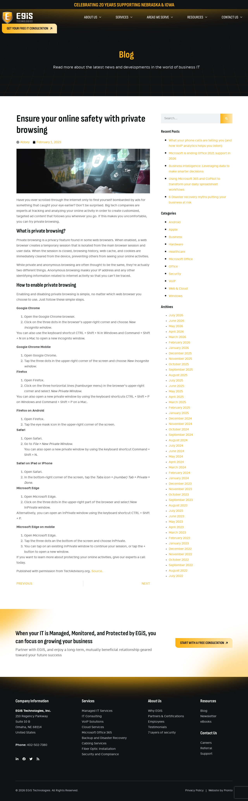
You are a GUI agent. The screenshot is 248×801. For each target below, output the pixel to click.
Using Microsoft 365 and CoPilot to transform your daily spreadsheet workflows (194, 184)
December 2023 (180, 483)
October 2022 (179, 559)
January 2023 (179, 543)
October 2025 (179, 364)
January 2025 (179, 413)
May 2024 (176, 456)
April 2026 (176, 331)
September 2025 (181, 369)
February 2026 (179, 342)
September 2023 (181, 500)
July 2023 (176, 510)
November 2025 (180, 358)
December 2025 (180, 353)
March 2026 (177, 337)
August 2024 (178, 440)
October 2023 (179, 494)
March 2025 (177, 402)
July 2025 (176, 380)
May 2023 (176, 521)
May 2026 (176, 326)
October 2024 (179, 429)
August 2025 (178, 375)
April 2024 (176, 462)
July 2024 (176, 445)
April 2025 (176, 396)
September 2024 (181, 434)
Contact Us (232, 17)
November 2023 (180, 489)
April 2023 (176, 527)
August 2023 (178, 505)
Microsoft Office (181, 259)
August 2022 (178, 570)
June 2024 (176, 451)
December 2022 (180, 548)
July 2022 (176, 576)
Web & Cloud (178, 288)
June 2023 (176, 516)
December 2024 (180, 418)
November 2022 (180, 554)
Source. (97, 571)
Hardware (176, 244)
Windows (175, 296)
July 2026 (176, 315)
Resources (197, 17)
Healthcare (177, 251)
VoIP (172, 281)
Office (173, 266)
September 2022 (181, 565)
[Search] (226, 118)
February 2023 (179, 538)
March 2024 (177, 467)
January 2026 (179, 347)
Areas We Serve (160, 17)
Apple (173, 229)
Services (124, 17)
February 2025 (179, 407)
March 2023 (177, 532)
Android (175, 222)
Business (175, 237)
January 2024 (179, 478)
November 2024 (180, 424)
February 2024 (179, 472)
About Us (92, 17)
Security (175, 273)
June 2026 (176, 320)
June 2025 (176, 386)
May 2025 (176, 391)
